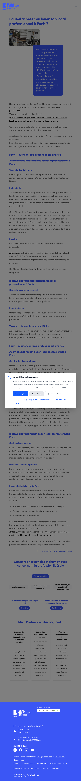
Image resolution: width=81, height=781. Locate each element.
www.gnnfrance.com (44, 757)
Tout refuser (36, 394)
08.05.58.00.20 (24, 732)
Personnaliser (54, 394)
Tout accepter (20, 394)
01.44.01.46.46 (23, 730)
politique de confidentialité (38, 399)
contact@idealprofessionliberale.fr (30, 726)
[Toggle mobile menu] (76, 7)
